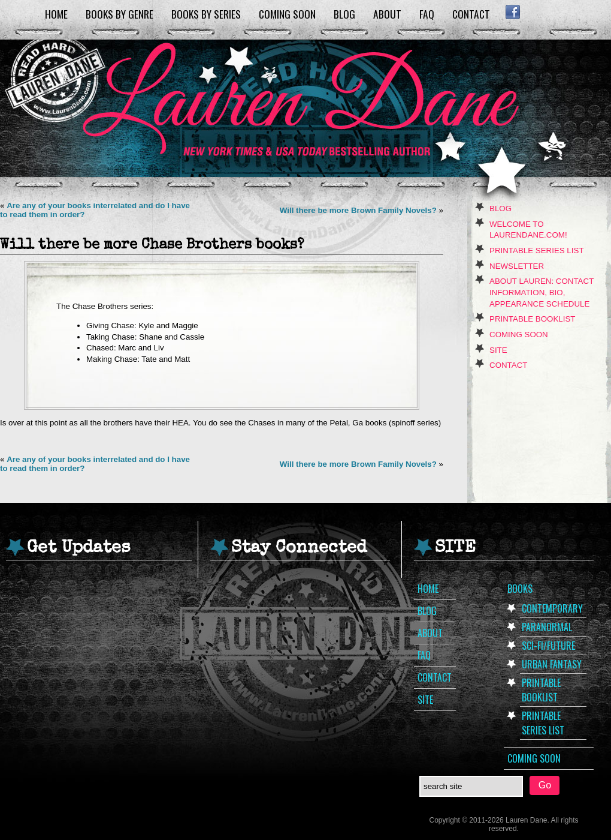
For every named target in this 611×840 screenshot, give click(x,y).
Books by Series (206, 14)
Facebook (512, 12)
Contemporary (552, 608)
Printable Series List (536, 250)
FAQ (426, 14)
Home (56, 14)
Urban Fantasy (552, 664)
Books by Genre (119, 14)
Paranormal (547, 627)
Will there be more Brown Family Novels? (358, 210)
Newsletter (516, 266)
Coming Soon (287, 14)
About (387, 14)
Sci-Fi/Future (548, 645)
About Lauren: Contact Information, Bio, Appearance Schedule (541, 292)
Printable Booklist (532, 318)
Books (520, 588)
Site (498, 350)
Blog (344, 14)
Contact (471, 14)
